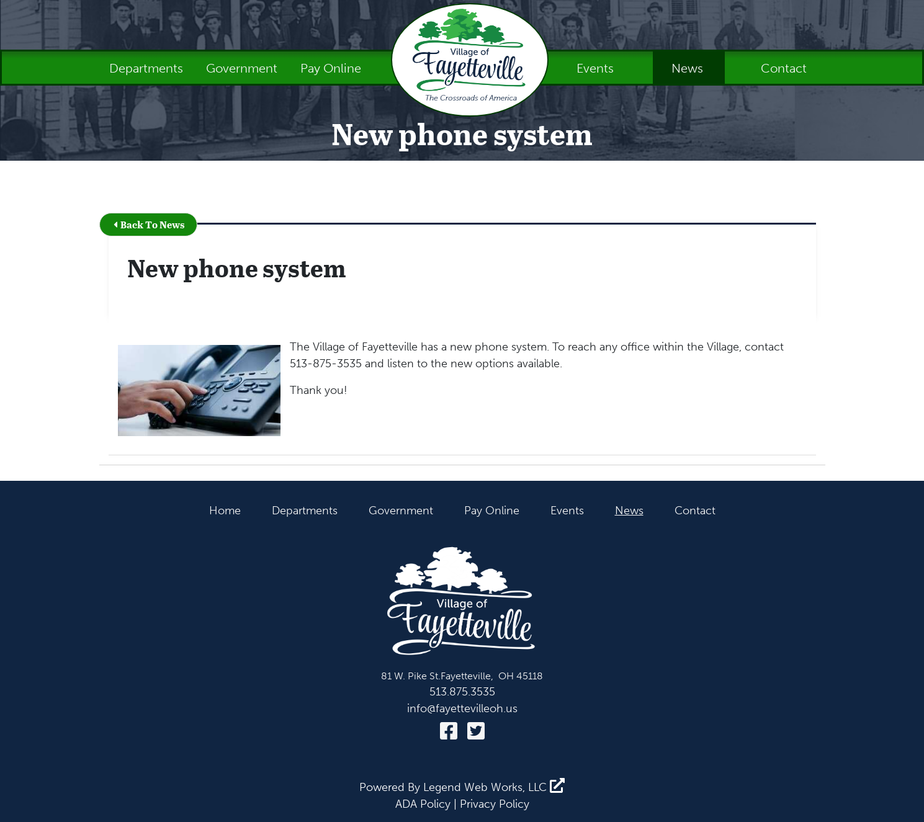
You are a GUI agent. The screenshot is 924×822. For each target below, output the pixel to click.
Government (243, 68)
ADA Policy (423, 804)
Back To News (149, 224)
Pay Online (330, 68)
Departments (147, 68)
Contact (784, 68)
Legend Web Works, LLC (494, 787)
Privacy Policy (494, 804)
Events (596, 68)
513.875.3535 (462, 692)
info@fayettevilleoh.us (462, 708)
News (688, 68)
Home (225, 510)
